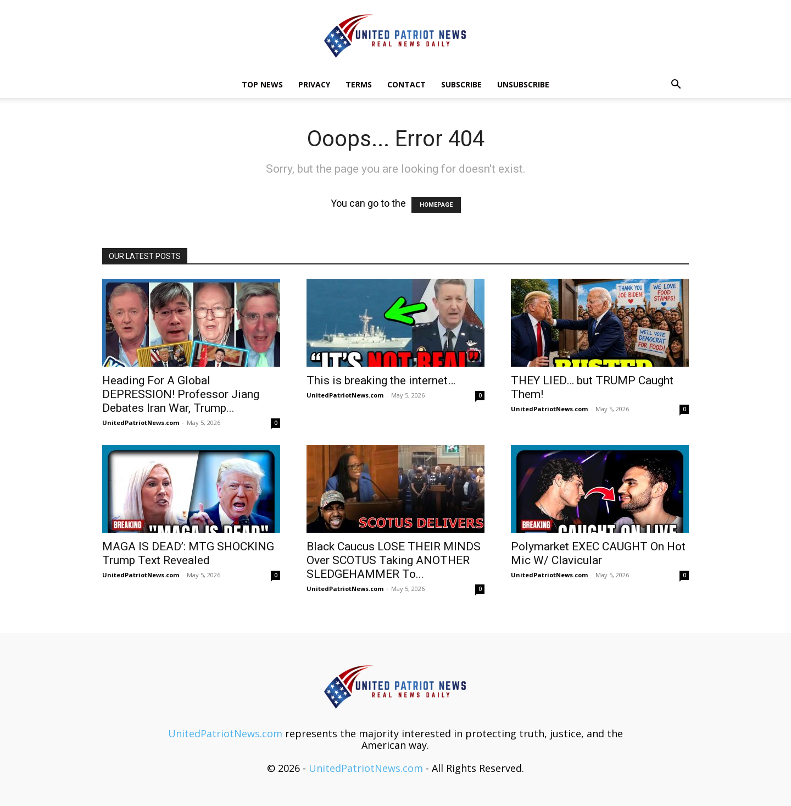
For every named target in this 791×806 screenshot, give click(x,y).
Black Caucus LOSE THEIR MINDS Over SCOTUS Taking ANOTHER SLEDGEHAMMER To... (394, 560)
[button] (675, 84)
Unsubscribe (523, 84)
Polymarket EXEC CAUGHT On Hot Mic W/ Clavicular (598, 553)
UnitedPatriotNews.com (140, 422)
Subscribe (461, 84)
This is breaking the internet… (381, 380)
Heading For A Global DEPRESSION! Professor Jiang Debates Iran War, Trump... (180, 394)
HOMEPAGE (436, 204)
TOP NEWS (262, 84)
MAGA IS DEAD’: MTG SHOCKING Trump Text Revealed (188, 553)
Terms (359, 84)
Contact (406, 84)
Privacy (314, 84)
